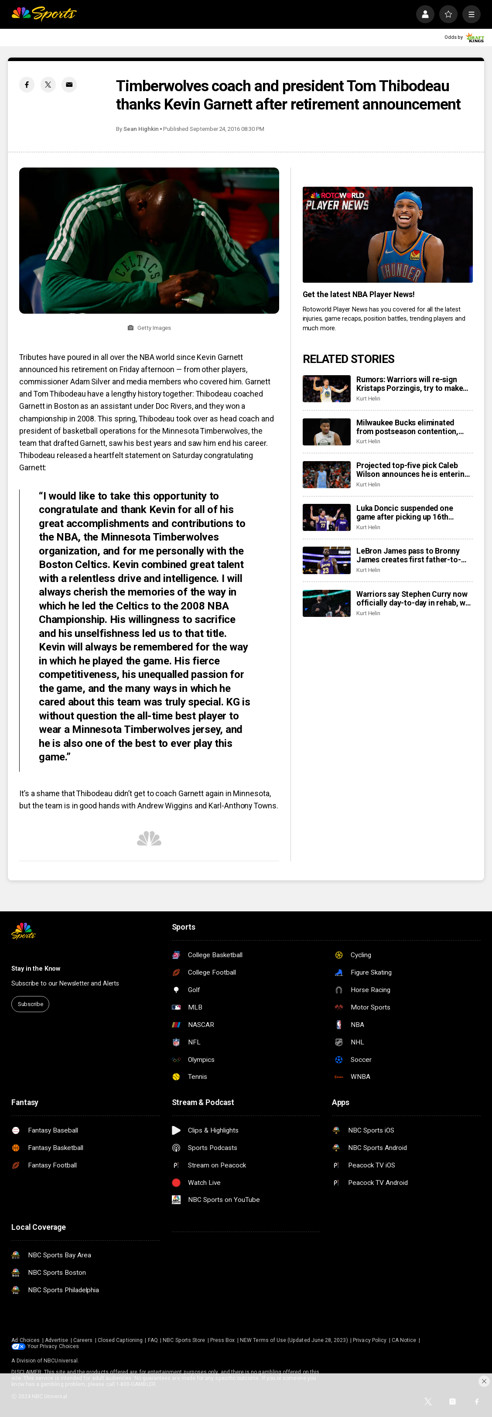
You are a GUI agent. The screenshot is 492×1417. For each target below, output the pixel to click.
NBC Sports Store (184, 1340)
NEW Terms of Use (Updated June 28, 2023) (294, 1340)
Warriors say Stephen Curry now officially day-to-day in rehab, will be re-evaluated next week (414, 598)
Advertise (56, 1340)
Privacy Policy (369, 1340)
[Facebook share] (26, 84)
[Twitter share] (48, 84)
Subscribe (30, 1004)
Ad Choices (25, 1340)
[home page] (44, 14)
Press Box (222, 1340)
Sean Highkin (140, 129)
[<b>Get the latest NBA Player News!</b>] (388, 235)
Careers (82, 1340)
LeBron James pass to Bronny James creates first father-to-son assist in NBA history (408, 555)
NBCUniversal (61, 1361)
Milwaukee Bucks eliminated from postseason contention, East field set (407, 427)
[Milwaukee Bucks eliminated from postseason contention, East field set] (327, 431)
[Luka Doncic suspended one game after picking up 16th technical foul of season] (327, 517)
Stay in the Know (35, 968)
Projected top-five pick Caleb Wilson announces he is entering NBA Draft (412, 470)
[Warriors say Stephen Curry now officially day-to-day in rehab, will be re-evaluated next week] (327, 603)
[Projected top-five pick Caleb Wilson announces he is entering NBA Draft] (327, 474)
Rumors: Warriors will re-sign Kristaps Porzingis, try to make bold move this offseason (409, 384)
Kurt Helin (368, 398)
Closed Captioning (120, 1340)
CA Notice (404, 1340)
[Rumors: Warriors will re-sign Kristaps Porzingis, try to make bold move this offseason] (327, 388)
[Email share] (69, 84)
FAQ (153, 1340)
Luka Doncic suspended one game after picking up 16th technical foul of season (404, 512)
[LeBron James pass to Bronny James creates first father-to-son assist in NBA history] (327, 560)
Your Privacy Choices (53, 1346)
